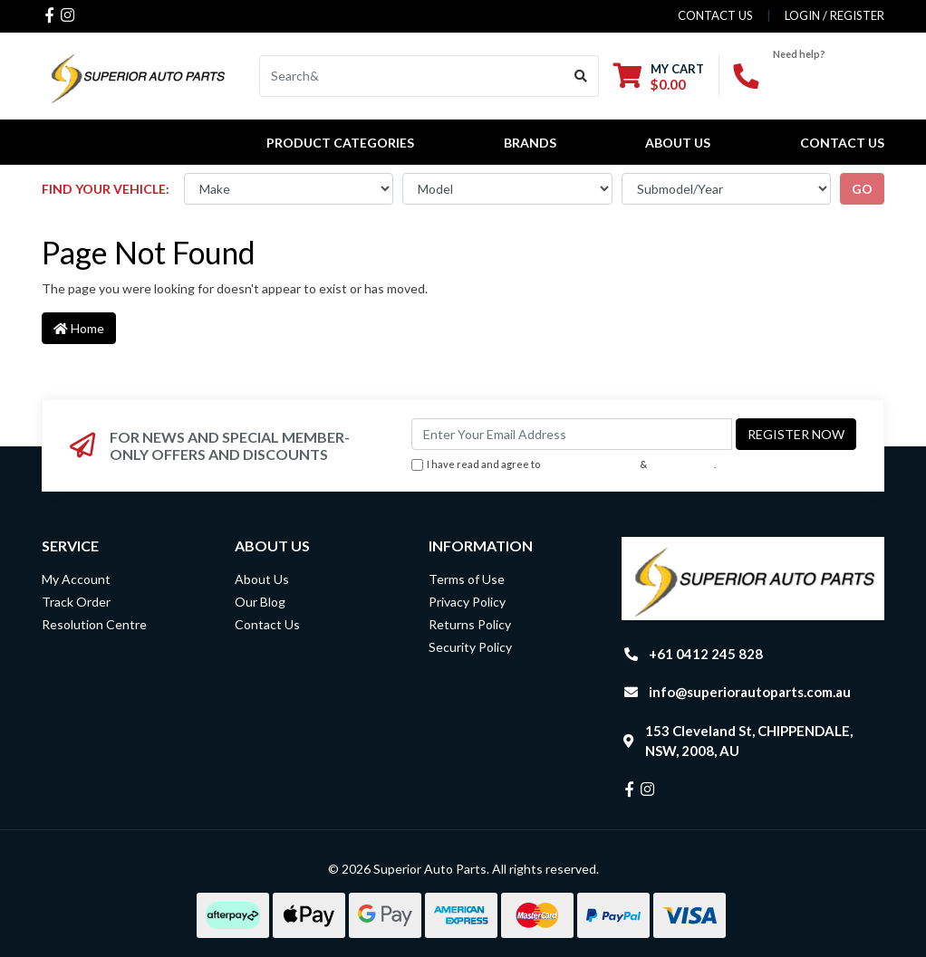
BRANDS (530, 142)
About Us (677, 142)
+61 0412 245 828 (706, 654)
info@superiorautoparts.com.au (750, 692)
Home (78, 328)
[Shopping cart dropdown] (659, 76)
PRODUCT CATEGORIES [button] (340, 142)
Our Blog (260, 601)
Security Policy (470, 647)
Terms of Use (467, 579)
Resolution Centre (94, 624)
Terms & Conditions (590, 464)
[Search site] (581, 76)
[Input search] (411, 76)
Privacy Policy (682, 464)
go (862, 188)
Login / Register (834, 15)
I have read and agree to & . (563, 465)
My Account (76, 579)
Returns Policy (470, 624)
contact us (715, 15)
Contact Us (842, 142)
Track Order (76, 601)
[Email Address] (571, 434)
